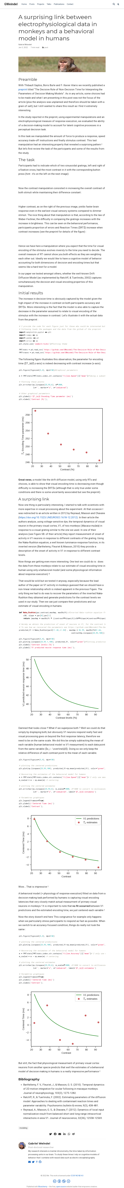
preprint (22, 89)
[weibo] (73, 1134)
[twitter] (50, 1134)
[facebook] (55, 1134)
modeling (23, 1128)
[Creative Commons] (62, 1181)
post (46, 47)
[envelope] (60, 1134)
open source (61, 1187)
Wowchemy (42, 1187)
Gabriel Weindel (39, 1143)
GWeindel (11, 4)
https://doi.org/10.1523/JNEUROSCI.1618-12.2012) (48, 517)
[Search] (114, 4)
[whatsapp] (69, 1134)
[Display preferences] (118, 4)
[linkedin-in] (64, 1134)
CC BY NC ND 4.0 (77, 1176)
